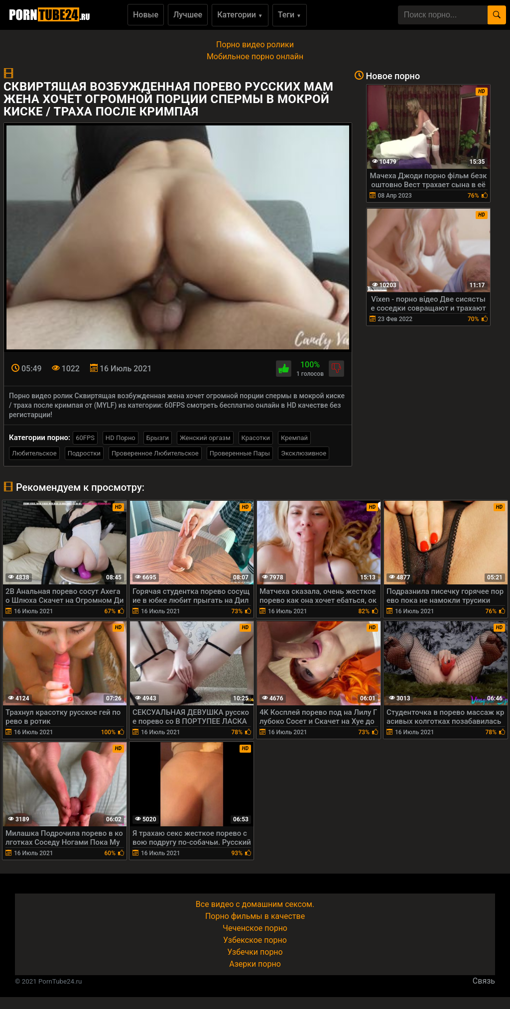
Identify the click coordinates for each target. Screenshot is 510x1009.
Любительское (34, 453)
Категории (240, 14)
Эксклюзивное (303, 453)
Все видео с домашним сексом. (255, 904)
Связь (484, 981)
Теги (289, 14)
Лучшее (187, 14)
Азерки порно (255, 964)
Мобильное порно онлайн (255, 56)
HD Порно (120, 438)
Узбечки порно (254, 952)
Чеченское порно (255, 928)
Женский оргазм (205, 438)
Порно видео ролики (255, 44)
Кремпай (294, 438)
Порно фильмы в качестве (255, 916)
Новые (145, 14)
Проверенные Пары (240, 453)
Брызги (157, 438)
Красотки (256, 438)
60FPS (85, 438)
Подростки (84, 453)
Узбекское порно (255, 940)
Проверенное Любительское (155, 453)
